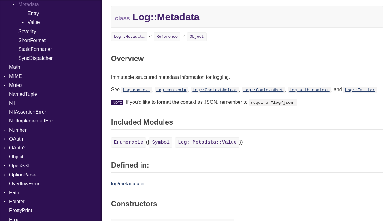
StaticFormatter (35, 49)
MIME (15, 76)
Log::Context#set (263, 90)
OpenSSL (19, 165)
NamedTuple (23, 94)
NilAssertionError (27, 111)
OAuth (16, 139)
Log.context (136, 90)
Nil (12, 103)
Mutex (16, 85)
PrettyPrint (20, 210)
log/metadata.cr (128, 183)
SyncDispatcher (35, 58)
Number (18, 130)
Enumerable (128, 142)
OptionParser (23, 174)
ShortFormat (32, 40)
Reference (167, 36)
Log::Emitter (360, 90)
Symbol (161, 142)
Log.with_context (309, 90)
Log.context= (171, 90)
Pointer (17, 201)
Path (14, 192)
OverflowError (24, 183)
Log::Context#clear (214, 90)
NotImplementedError (32, 120)
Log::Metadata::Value (207, 142)
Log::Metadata (129, 36)
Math (14, 67)
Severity (27, 31)
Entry (33, 13)
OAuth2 (17, 147)
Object (16, 156)
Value (34, 22)
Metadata (28, 4)
